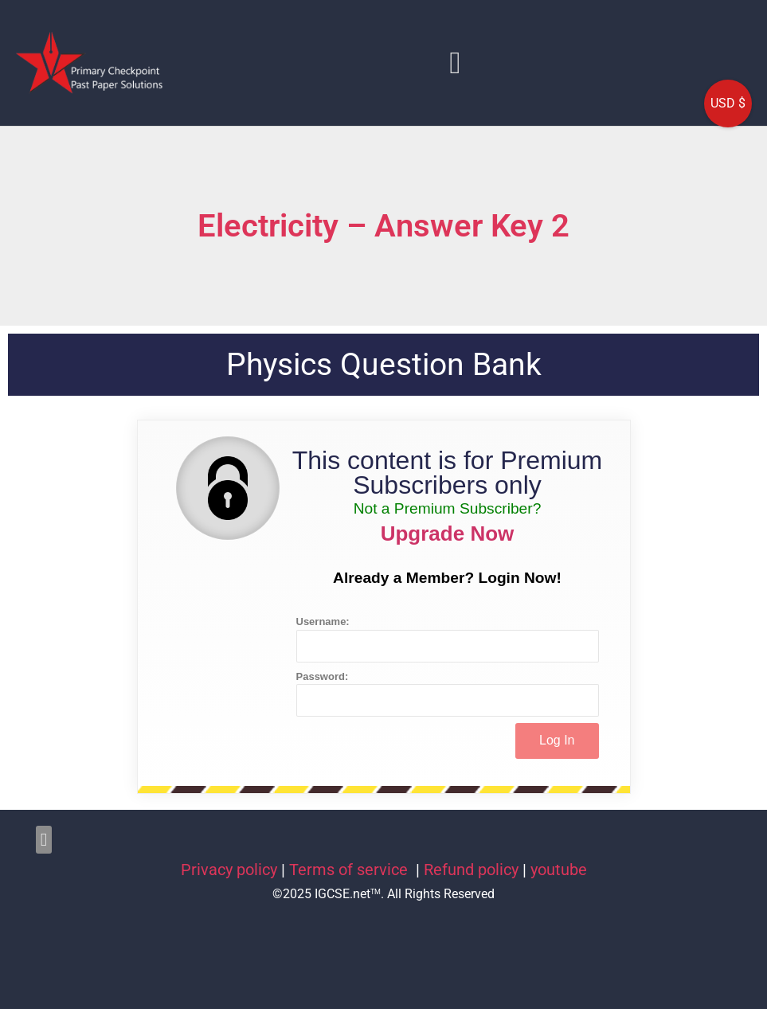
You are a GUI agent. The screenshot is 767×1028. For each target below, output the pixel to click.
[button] (455, 62)
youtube (558, 869)
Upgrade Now (448, 533)
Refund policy (471, 869)
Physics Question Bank (384, 364)
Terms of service (350, 869)
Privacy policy (229, 869)
